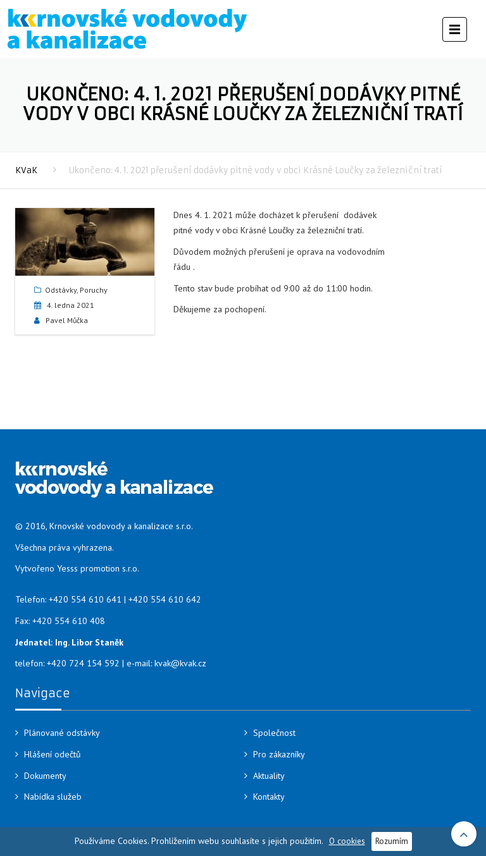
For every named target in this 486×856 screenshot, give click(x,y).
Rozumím (391, 841)
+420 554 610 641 (85, 599)
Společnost (274, 732)
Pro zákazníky (279, 754)
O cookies (347, 841)
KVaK (26, 170)
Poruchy (94, 290)
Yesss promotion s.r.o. (98, 568)
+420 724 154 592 (83, 663)
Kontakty (269, 796)
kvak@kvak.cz (180, 663)
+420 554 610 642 (164, 599)
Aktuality (269, 775)
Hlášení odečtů (52, 754)
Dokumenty (45, 775)
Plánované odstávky (62, 732)
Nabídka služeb (53, 796)
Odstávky (61, 290)
